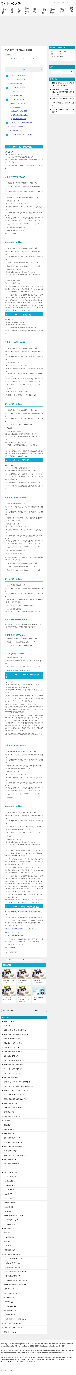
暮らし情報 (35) (8, 1233)
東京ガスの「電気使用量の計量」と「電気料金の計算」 (23, 999)
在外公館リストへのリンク (13, 932)
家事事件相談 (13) (10, 1310)
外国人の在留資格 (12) (12, 1176)
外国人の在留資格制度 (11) (13, 1258)
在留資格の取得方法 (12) (12, 1263)
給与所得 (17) (9, 1194)
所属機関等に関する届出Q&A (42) (14, 1064)
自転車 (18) (8, 1246)
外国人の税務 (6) (10, 1181)
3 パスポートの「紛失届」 (17, 99)
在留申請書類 (12, 11)
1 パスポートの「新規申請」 (18, 75)
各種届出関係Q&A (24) (10, 1103)
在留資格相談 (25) (10, 1306)
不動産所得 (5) (9, 1189)
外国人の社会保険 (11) (12, 1224)
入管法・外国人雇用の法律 (63, 11)
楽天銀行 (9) (9, 1241)
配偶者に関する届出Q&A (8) (12, 1073)
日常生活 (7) (7, 1125)
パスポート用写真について (39, 998)
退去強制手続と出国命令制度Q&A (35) (15, 1099)
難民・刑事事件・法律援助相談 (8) (15, 1319)
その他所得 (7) (9, 1198)
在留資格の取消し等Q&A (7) (12, 1116)
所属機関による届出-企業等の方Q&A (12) (16, 1090)
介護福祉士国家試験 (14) (11, 1250)
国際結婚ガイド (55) (10, 1332)
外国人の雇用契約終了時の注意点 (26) (16, 1280)
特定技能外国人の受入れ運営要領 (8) (15, 1030)
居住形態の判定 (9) (11, 1185)
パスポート (13, 952)
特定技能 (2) (7, 1025)
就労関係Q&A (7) (9, 1112)
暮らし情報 (19, 11)
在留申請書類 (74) (9, 1228)
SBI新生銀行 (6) (10, 1237)
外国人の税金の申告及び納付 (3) (15, 1215)
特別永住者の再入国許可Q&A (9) (13, 1056)
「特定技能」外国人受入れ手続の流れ (63, 98)
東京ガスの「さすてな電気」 (8, 981)
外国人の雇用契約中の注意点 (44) (15, 1271)
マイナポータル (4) (9, 1133)
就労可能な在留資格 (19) (12, 1276)
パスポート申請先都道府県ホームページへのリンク (21, 928)
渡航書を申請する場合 (19, 119)
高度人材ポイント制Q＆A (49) (13, 1043)
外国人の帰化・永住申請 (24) (12, 1323)
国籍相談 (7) (9, 1302)
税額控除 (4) (9, 1211)
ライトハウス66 (11, 3)
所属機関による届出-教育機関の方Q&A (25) (17, 1082)
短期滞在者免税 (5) (11, 1202)
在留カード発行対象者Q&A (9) (13, 1051)
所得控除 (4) (9, 1207)
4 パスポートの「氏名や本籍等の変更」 (21, 122)
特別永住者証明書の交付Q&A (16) (14, 1146)
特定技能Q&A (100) (9, 1021)
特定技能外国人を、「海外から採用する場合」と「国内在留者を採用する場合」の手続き (63, 92)
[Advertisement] (38, 30)
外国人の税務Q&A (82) (10, 1172)
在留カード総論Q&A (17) (11, 1159)
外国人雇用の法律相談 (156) (12, 1254)
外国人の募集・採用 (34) (12, 1267)
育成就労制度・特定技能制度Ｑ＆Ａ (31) (16, 1034)
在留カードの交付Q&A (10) (12, 1077)
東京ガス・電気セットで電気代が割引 (39, 981)
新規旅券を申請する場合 (20, 115)
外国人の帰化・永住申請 (52, 11)
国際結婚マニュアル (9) (11, 1289)
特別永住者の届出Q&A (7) (11, 1164)
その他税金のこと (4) (11, 1220)
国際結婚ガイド (71, 11)
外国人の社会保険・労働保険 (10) (15, 1284)
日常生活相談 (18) (10, 1315)
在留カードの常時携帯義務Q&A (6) (14, 1060)
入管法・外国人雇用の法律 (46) (13, 1327)
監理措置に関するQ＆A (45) (12, 1047)
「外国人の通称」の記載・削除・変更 (8, 998)
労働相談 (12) (9, 1297)
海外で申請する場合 (16, 83)
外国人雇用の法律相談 (27, 11)
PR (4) (6, 1168)
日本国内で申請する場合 (17, 79)
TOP (9, 1361)
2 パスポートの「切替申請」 (18, 87)
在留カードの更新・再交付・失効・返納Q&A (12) (18, 1086)
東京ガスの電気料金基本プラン (23, 981)
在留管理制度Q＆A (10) (11, 1151)
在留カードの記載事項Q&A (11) (13, 1069)
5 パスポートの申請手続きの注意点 (20, 134)
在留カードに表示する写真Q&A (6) (14, 1094)
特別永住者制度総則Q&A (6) (12, 1138)
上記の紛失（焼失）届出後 (19, 111)
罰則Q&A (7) (7, 1120)
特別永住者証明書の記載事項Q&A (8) (15, 1155)
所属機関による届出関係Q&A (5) (13, 1107)
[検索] (62, 72)
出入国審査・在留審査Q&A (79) (13, 1142)
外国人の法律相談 (44, 11)
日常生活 (7, 54)
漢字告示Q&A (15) (9, 1129)
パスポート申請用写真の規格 (14, 935)
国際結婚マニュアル (35, 11)
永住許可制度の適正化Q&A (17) (13, 1038)
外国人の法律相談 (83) (10, 1293)
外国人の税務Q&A (4, 11)
